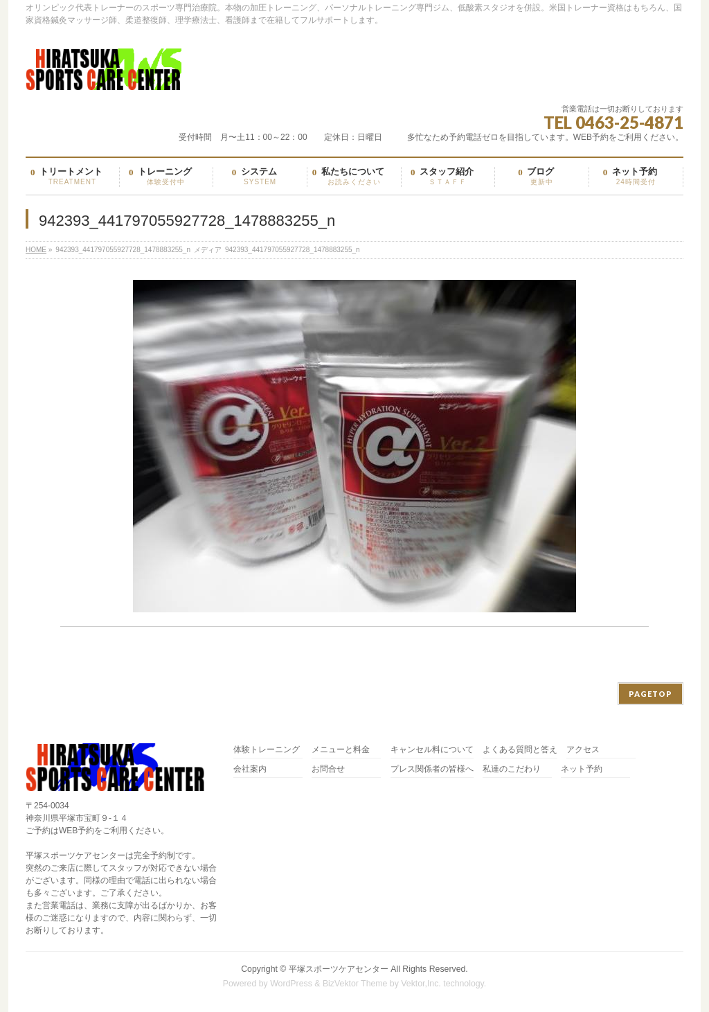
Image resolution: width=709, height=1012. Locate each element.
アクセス (583, 749)
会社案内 (250, 769)
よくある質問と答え (520, 749)
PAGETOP (650, 693)
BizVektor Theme (355, 983)
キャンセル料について (432, 749)
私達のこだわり (512, 769)
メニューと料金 (341, 749)
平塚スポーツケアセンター (338, 969)
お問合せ (328, 769)
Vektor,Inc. (421, 983)
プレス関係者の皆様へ (432, 769)
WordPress (291, 983)
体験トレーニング (266, 749)
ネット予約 (581, 769)
